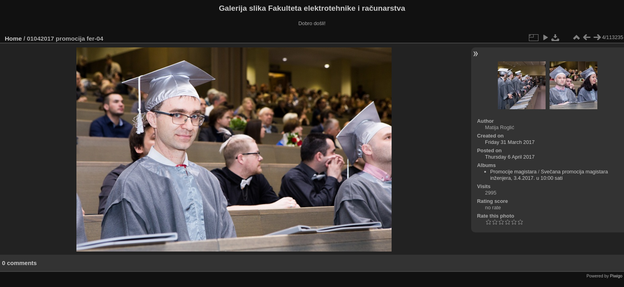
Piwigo (616, 275)
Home (13, 38)
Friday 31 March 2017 (509, 142)
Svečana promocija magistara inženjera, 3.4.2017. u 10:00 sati (549, 175)
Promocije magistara (513, 172)
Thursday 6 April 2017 (510, 157)
